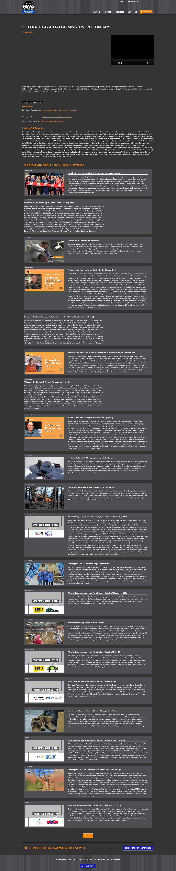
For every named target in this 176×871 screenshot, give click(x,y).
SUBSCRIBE (119, 12)
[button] (98, 12)
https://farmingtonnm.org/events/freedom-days (60, 110)
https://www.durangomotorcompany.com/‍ (57, 117)
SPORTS (107, 12)
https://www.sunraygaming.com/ (52, 121)
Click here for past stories (138, 848)
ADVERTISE (132, 12)
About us (121, 2)
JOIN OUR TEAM (88, 866)
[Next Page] (88, 835)
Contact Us (133, 2)
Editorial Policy (61, 859)
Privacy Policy (115, 859)
